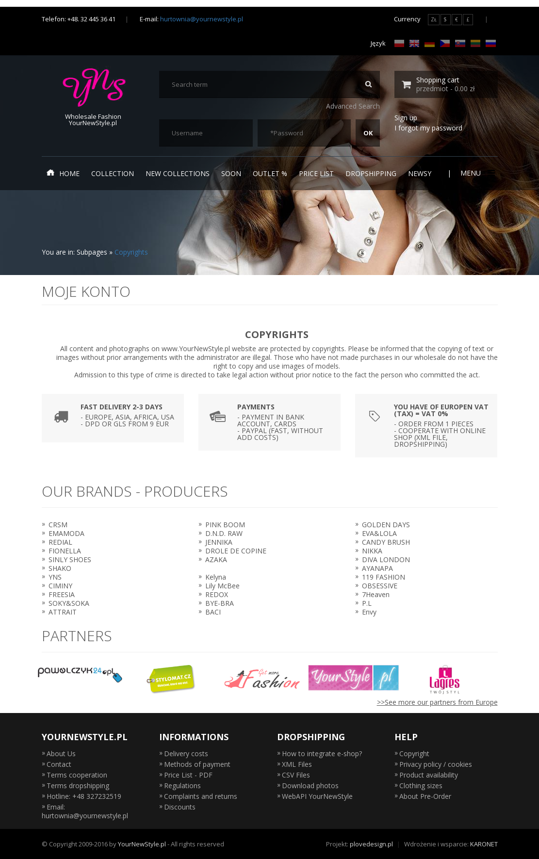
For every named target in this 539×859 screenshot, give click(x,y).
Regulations (182, 785)
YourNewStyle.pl (142, 844)
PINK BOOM (225, 524)
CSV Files (296, 774)
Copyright (414, 753)
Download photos (310, 785)
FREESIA (62, 594)
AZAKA (216, 559)
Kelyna (215, 577)
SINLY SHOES (70, 559)
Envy (369, 611)
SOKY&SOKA (69, 603)
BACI (213, 611)
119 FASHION (383, 577)
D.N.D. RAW (224, 533)
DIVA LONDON (386, 559)
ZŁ (434, 19)
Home (63, 173)
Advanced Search (353, 106)
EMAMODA (66, 533)
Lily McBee (222, 585)
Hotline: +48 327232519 (84, 796)
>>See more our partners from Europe (437, 702)
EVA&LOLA (379, 533)
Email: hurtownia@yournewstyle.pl (85, 811)
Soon (231, 173)
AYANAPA (377, 568)
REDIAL (60, 542)
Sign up (405, 117)
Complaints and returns (200, 796)
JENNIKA (218, 542)
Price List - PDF (188, 774)
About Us (61, 753)
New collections (178, 173)
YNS (55, 577)
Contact (59, 764)
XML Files (297, 764)
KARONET (484, 844)
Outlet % (270, 173)
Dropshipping (370, 173)
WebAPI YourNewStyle (317, 796)
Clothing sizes (420, 785)
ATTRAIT (63, 611)
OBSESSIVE (379, 585)
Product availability (428, 774)
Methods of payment (197, 764)
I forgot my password (428, 127)
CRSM (58, 524)
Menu (476, 173)
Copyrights (131, 252)
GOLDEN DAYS (386, 524)
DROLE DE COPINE (235, 550)
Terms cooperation (77, 774)
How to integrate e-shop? (322, 753)
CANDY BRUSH (386, 542)
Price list (316, 173)
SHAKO (60, 568)
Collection (112, 173)
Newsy (419, 173)
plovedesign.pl (371, 844)
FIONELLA (65, 550)
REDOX (216, 594)
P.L (367, 603)
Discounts (180, 806)
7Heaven (376, 594)
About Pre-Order (425, 796)
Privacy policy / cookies (435, 764)
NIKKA (372, 550)
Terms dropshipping (78, 785)
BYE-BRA (219, 603)
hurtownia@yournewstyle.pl (201, 19)
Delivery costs (186, 753)
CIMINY (60, 585)
